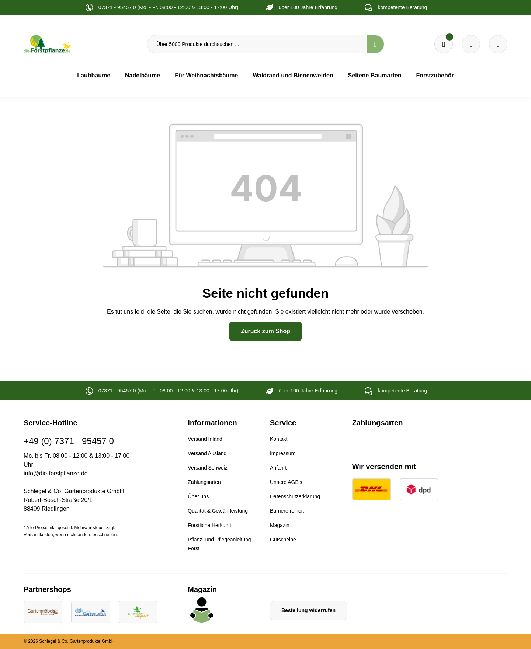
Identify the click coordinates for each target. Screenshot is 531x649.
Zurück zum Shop (265, 331)
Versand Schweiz (207, 468)
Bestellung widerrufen (308, 610)
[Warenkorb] (471, 44)
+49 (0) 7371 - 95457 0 (69, 441)
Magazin (279, 525)
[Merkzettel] (443, 44)
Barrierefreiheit (287, 511)
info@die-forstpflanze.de (56, 473)
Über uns (198, 496)
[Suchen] (375, 44)
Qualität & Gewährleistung (218, 511)
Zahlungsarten (204, 482)
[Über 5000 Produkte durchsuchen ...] (257, 44)
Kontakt (278, 439)
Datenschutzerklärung (295, 496)
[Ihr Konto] (498, 44)
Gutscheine (283, 539)
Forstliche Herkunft (209, 525)
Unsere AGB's (286, 482)
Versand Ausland (207, 453)
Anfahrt (278, 468)
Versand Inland (205, 439)
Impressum (282, 453)
